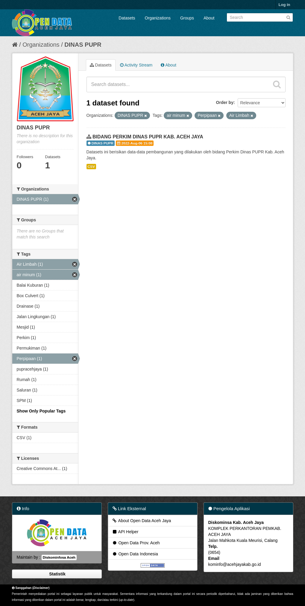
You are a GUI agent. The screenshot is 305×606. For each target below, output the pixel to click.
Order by (224, 102)
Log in (284, 4)
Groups (187, 18)
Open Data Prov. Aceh (136, 542)
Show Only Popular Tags (41, 411)
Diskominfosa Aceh (59, 557)
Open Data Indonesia (135, 553)
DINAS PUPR (82, 44)
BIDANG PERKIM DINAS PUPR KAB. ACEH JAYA (147, 136)
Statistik (56, 574)
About (209, 18)
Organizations (158, 18)
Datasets (127, 18)
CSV (91, 166)
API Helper (125, 531)
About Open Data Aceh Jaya (141, 520)
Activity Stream (136, 65)
